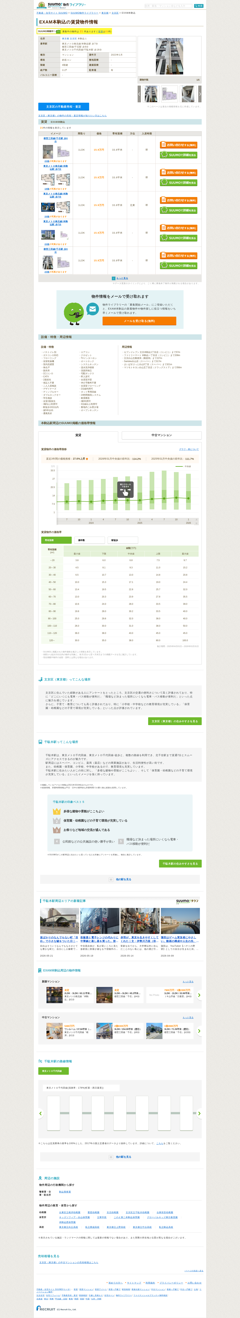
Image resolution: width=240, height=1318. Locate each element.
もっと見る (188, 981)
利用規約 (150, 1283)
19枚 (46, 189)
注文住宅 (40, 1295)
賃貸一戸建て (115, 1289)
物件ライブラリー (124, 1295)
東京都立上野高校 (116, 1227)
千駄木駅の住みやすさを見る (180, 863)
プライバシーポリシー (171, 1283)
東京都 (105, 13)
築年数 (81, 540)
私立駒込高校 (166, 1227)
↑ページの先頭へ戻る (194, 1271)
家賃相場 (126, 1289)
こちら (159, 1143)
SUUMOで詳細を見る (179, 155)
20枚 (46, 161)
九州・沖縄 (96, 1299)
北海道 (39, 1299)
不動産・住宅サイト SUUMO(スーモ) (53, 1289)
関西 (76, 1299)
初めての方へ (116, 1283)
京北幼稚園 (113, 1212)
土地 (196, 1289)
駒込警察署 (65, 1192)
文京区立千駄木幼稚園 (137, 1212)
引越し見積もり (96, 1295)
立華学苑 (102, 1217)
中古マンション (158, 1289)
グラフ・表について (189, 449)
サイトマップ (134, 1283)
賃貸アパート (101, 1289)
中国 (88, 1299)
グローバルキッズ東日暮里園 (162, 1217)
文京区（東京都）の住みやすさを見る (175, 721)
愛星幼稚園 (93, 1212)
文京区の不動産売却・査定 (63, 106)
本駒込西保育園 (67, 1222)
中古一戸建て (186, 1289)
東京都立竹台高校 (142, 1227)
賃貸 (100, 31)
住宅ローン (109, 1295)
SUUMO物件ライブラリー (85, 13)
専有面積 (49, 540)
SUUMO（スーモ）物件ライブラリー (61, 5)
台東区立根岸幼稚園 (69, 1212)
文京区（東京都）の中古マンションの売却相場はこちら (68, 1262)
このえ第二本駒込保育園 (127, 1217)
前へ (41, 1113)
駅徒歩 (114, 540)
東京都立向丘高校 (68, 1227)
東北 (46, 1299)
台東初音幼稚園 (165, 1212)
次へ (199, 1113)
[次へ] (199, 995)
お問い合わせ (195, 1283)
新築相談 (83, 1295)
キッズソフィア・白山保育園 (74, 1217)
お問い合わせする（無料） (179, 145)
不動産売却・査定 (70, 1295)
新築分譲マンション (141, 1289)
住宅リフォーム (53, 1295)
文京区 (115, 13)
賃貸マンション (86, 1289)
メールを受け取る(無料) (139, 320)
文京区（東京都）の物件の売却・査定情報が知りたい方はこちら (72, 115)
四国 (82, 1299)
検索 (200, 6)
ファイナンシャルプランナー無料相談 (150, 1295)
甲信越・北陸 (61, 1299)
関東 (52, 1299)
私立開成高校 (92, 1227)
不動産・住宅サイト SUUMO (52, 13)
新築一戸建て (173, 1289)
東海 (71, 1299)
